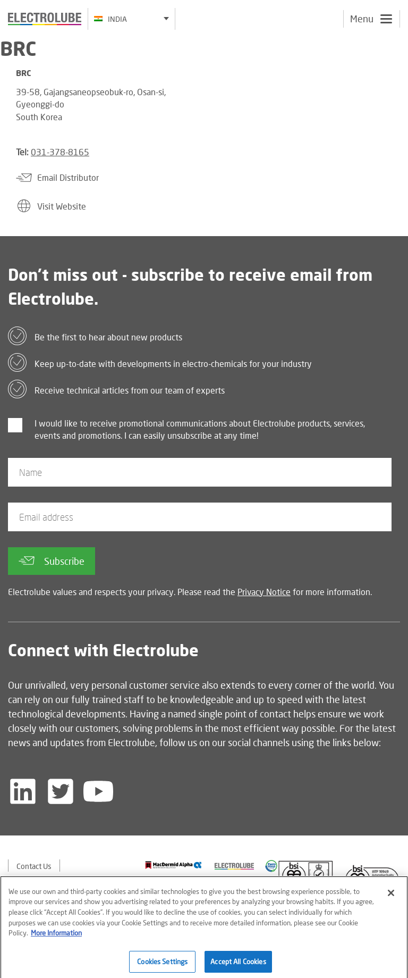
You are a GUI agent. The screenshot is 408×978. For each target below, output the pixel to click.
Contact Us (34, 866)
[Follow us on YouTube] (98, 791)
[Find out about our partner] (173, 865)
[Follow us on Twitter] (60, 791)
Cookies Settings (162, 964)
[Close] (391, 896)
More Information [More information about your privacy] (56, 936)
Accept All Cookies (238, 964)
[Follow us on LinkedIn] (23, 791)
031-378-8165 (60, 152)
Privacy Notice (264, 592)
